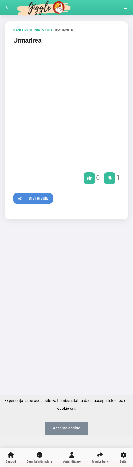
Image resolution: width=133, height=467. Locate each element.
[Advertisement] (66, 295)
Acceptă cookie (66, 428)
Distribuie (31, 197)
